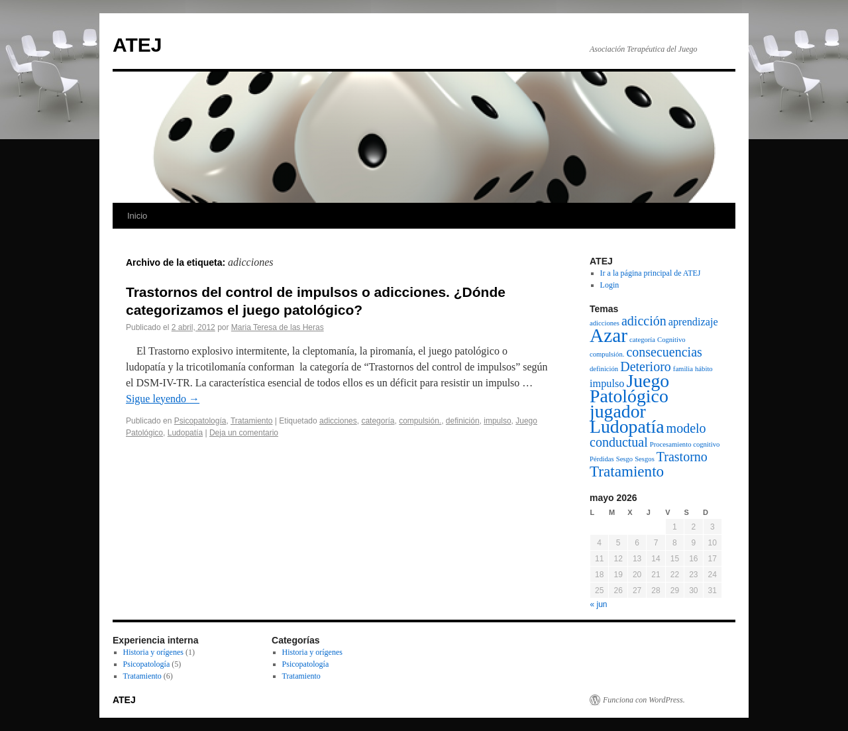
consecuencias (664, 352)
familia (683, 368)
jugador (618, 411)
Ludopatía (185, 432)
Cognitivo (671, 339)
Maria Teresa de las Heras (277, 327)
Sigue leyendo (162, 398)
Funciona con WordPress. (644, 699)
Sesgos (645, 459)
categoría (377, 420)
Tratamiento (252, 420)
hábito (704, 368)
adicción (643, 320)
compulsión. (420, 420)
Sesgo (624, 459)
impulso (497, 420)
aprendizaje (693, 322)
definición (463, 420)
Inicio (137, 216)
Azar (608, 335)
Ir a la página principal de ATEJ (650, 273)
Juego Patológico (629, 388)
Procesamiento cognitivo (685, 444)
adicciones (338, 420)
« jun (599, 604)
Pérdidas (602, 459)
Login (609, 285)
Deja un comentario (243, 432)
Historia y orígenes (153, 652)
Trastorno (682, 456)
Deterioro (645, 366)
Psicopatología (200, 420)
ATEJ (137, 45)
